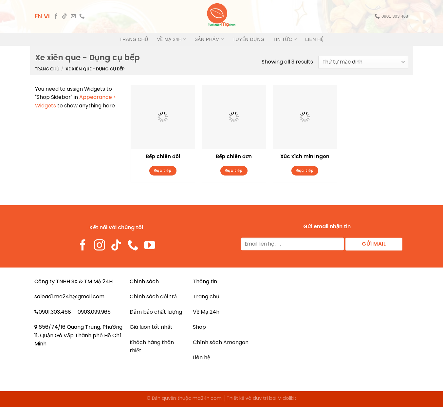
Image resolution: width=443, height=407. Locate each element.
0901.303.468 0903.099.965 (75, 312)
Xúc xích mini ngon (304, 156)
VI (47, 16)
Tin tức (285, 39)
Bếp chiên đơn (234, 156)
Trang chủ (134, 39)
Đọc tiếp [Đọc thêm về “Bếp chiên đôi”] (163, 170)
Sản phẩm (209, 39)
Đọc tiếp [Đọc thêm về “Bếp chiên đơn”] (234, 170)
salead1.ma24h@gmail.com (69, 296)
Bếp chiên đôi (163, 156)
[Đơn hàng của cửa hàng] (363, 62)
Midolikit (287, 398)
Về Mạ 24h (171, 39)
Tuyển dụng (248, 39)
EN (38, 16)
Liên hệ (314, 39)
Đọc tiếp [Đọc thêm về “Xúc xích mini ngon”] (305, 170)
